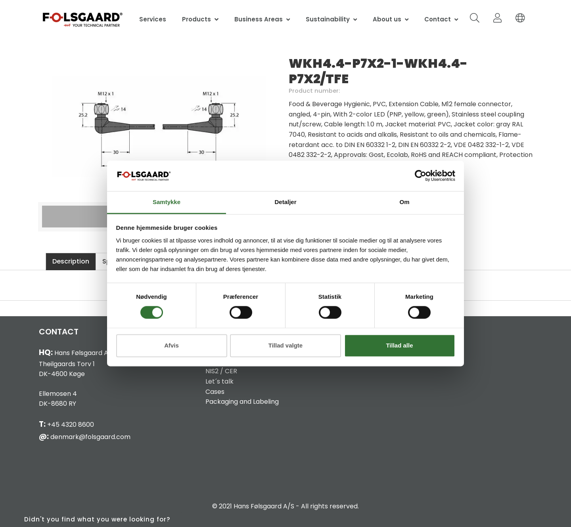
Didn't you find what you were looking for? (97, 519)
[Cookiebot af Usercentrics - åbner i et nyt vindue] (420, 176)
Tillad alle (399, 345)
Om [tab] (404, 202)
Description (70, 261)
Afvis (171, 345)
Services (152, 19)
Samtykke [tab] (166, 202)
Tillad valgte (285, 345)
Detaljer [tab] (285, 202)
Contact (437, 19)
